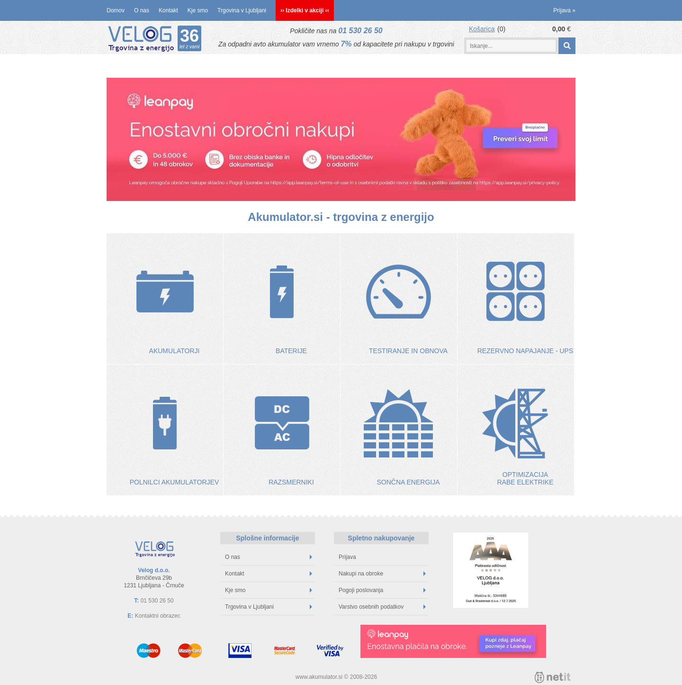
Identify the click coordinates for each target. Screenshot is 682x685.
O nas (141, 10)
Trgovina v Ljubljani (241, 10)
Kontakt (168, 10)
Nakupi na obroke (382, 573)
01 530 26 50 (360, 31)
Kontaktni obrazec (157, 615)
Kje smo (198, 10)
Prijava (564, 10)
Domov (116, 10)
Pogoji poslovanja (382, 590)
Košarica (481, 29)
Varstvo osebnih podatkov (382, 606)
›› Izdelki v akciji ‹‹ (304, 10)
